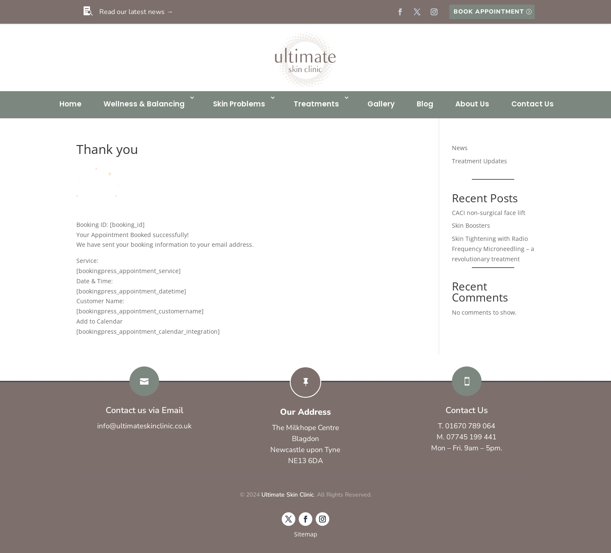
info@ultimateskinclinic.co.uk (144, 426)
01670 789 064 (470, 426)
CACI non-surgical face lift (488, 213)
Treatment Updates (479, 161)
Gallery (381, 104)
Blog (425, 104)
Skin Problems (239, 104)
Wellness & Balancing (144, 104)
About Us (472, 104)
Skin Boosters (471, 225)
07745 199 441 (471, 437)
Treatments (316, 104)
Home (70, 104)
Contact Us (532, 104)
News (460, 148)
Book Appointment (489, 12)
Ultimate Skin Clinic (287, 495)
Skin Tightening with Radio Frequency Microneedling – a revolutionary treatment (493, 249)
